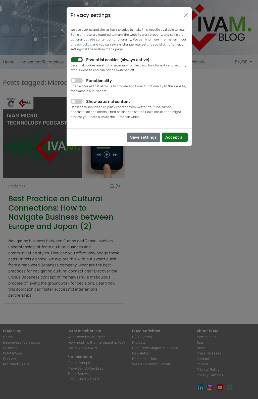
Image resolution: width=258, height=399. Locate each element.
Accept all (174, 137)
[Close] (186, 15)
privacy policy (81, 44)
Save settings (143, 137)
